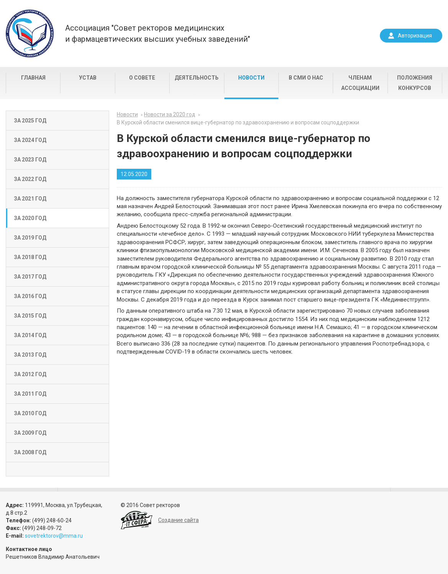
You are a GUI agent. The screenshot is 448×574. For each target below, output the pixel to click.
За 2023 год (30, 160)
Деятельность (197, 78)
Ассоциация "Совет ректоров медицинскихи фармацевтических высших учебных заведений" (157, 33)
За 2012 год (30, 374)
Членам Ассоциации (360, 83)
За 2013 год (30, 355)
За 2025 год (30, 120)
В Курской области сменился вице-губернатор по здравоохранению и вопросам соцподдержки (238, 122)
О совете (142, 78)
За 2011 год (30, 394)
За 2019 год (30, 238)
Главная (33, 78)
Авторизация (415, 36)
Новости (251, 78)
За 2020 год (30, 218)
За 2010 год (30, 413)
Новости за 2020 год (169, 114)
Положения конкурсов (414, 83)
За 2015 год (30, 316)
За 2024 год (30, 140)
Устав (87, 78)
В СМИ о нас (306, 78)
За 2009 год (30, 433)
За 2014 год (30, 335)
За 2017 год (30, 277)
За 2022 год (30, 179)
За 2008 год (30, 452)
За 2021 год (30, 199)
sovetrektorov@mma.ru (54, 536)
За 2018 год (30, 257)
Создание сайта (178, 520)
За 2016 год (30, 296)
